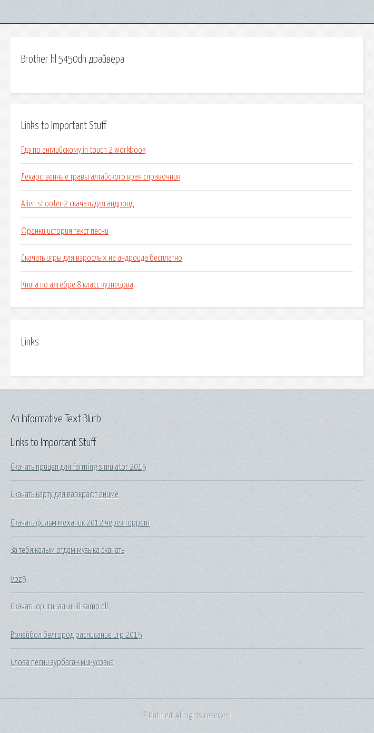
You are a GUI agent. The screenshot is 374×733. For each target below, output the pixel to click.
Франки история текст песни (65, 231)
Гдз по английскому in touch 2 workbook (83, 150)
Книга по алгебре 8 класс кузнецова (77, 285)
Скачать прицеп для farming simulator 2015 (78, 467)
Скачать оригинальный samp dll (59, 606)
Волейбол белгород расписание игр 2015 (76, 635)
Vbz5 (18, 579)
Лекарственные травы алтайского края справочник (100, 177)
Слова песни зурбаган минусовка (62, 662)
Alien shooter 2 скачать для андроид (77, 204)
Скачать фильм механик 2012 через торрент (80, 523)
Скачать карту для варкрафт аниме (65, 494)
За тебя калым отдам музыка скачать (67, 550)
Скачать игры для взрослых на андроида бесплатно (101, 258)
